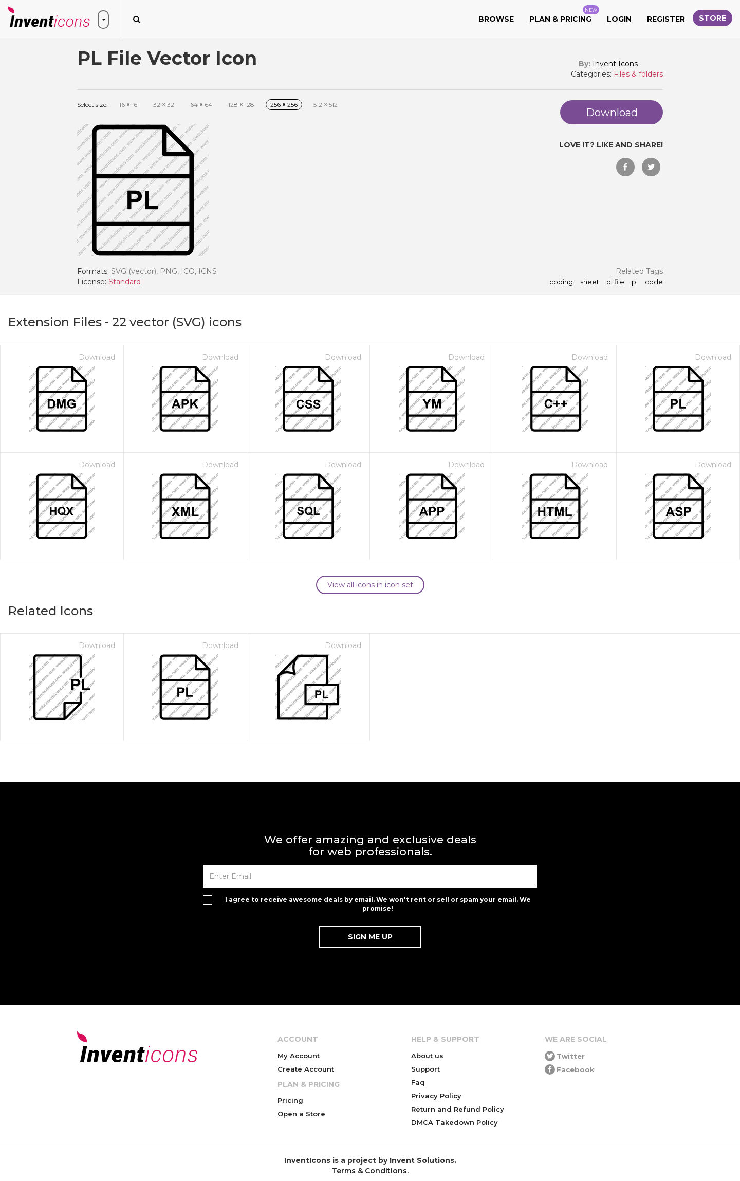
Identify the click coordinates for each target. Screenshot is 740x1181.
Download (97, 357)
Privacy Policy (436, 1096)
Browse (496, 19)
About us (427, 1055)
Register (666, 19)
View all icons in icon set (370, 584)
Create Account (306, 1069)
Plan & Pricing (564, 14)
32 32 (163, 104)
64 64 (201, 104)
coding (561, 282)
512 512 (325, 104)
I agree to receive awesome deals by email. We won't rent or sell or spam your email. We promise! (378, 904)
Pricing (290, 1100)
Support (425, 1069)
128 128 (241, 104)
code (654, 282)
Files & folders (638, 74)
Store (712, 18)
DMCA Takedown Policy (454, 1122)
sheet (589, 282)
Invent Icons (615, 63)
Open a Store (301, 1114)
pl (635, 282)
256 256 (284, 104)
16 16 (128, 104)
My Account (299, 1055)
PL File (615, 282)
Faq (418, 1082)
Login (619, 19)
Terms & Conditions (369, 1170)
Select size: (92, 104)
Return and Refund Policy (457, 1109)
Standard (124, 281)
